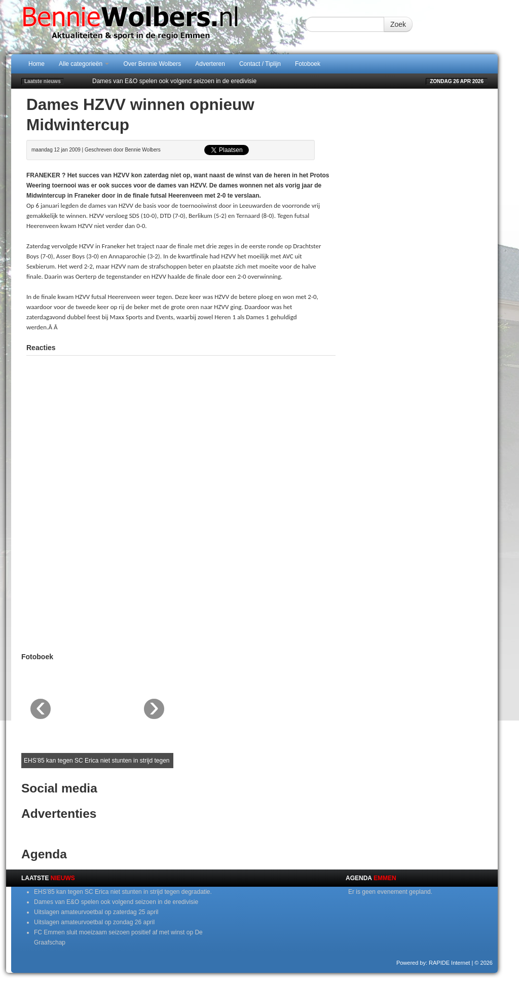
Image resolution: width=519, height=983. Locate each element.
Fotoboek (307, 63)
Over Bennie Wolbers (152, 63)
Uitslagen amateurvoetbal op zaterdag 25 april (96, 912)
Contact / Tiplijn (260, 63)
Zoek (398, 24)
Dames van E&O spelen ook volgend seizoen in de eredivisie (174, 81)
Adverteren (210, 63)
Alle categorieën (84, 63)
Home (36, 63)
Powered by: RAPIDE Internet (433, 963)
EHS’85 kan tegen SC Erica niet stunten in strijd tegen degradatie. (123, 891)
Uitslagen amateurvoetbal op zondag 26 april (94, 922)
